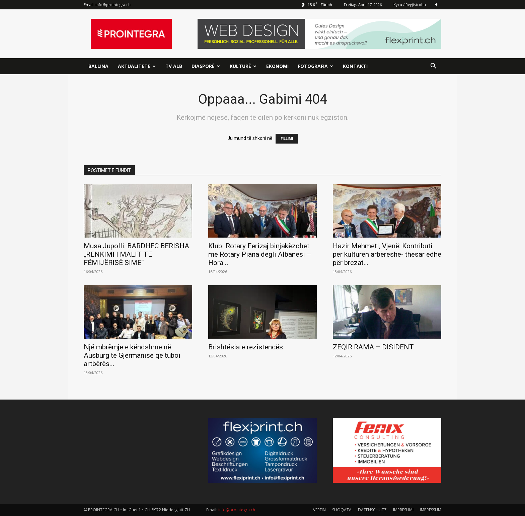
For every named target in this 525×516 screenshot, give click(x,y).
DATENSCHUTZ (372, 510)
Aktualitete (137, 66)
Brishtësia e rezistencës (245, 347)
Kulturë (243, 66)
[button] (433, 67)
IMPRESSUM (430, 510)
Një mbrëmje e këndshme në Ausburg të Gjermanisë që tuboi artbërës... (132, 355)
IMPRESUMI (403, 510)
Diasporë (206, 66)
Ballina (98, 66)
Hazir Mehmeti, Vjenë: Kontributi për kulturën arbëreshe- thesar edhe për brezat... (387, 254)
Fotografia (315, 66)
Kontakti (355, 66)
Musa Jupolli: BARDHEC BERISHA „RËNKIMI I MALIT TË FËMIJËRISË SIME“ (136, 254)
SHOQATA (342, 510)
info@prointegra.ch (113, 4)
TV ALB (173, 66)
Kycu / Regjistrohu (409, 4)
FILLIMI (287, 139)
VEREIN (319, 510)
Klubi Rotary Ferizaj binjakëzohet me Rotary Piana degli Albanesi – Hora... (259, 254)
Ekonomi (277, 66)
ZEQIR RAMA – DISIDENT (373, 347)
